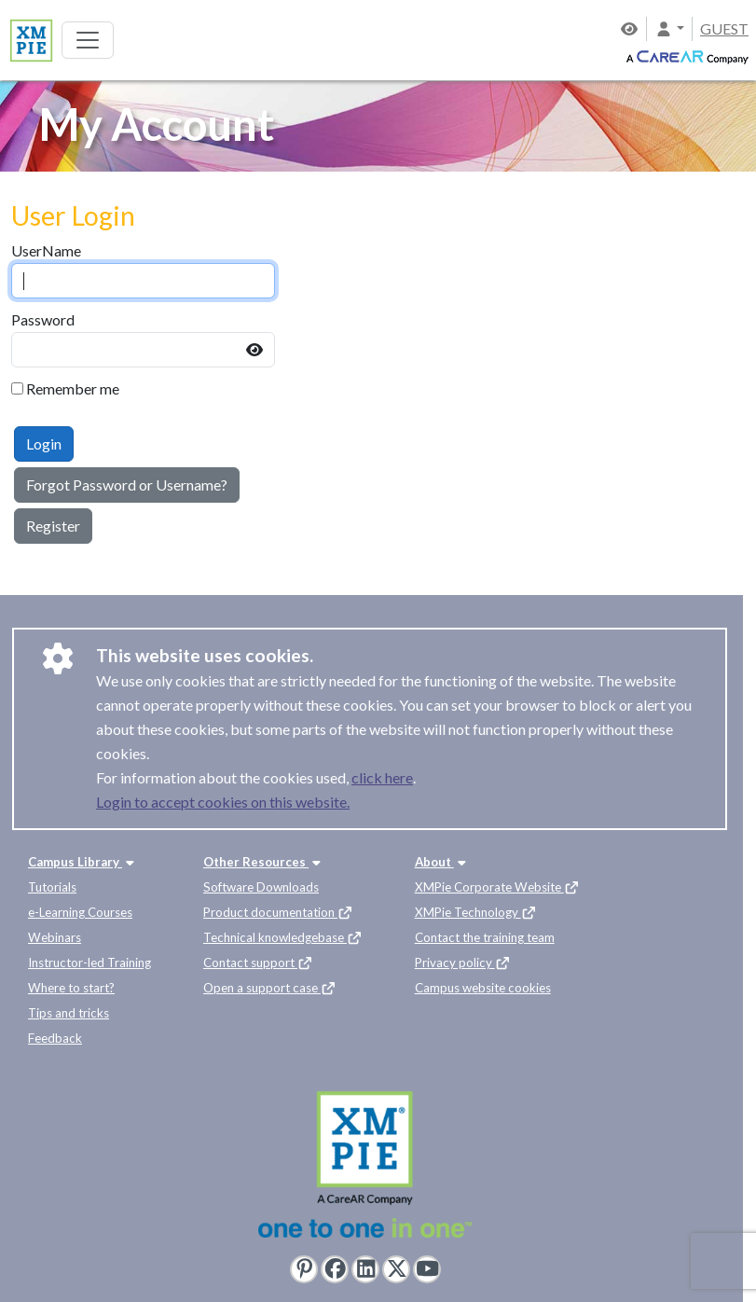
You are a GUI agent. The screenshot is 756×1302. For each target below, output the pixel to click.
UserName (46, 250)
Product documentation (278, 912)
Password (43, 319)
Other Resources (263, 861)
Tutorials (52, 887)
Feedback (55, 1038)
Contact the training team (485, 937)
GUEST (724, 28)
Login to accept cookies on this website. (223, 801)
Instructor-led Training (89, 962)
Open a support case (270, 987)
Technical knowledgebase (283, 937)
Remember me (72, 388)
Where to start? (71, 987)
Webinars (54, 937)
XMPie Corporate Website (497, 887)
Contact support (258, 962)
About (442, 861)
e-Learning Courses (80, 912)
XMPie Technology (476, 912)
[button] (669, 28)
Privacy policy (463, 962)
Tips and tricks (68, 1012)
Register (53, 525)
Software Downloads (261, 887)
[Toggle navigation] (88, 40)
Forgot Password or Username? (126, 484)
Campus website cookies (483, 987)
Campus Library (83, 861)
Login (44, 443)
